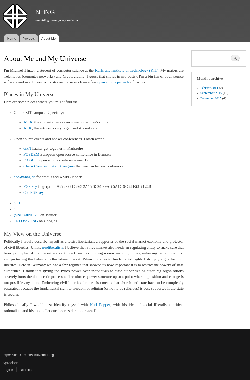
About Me (48, 38)
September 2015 (211, 93)
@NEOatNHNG (26, 215)
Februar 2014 (209, 88)
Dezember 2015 (210, 98)
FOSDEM (31, 154)
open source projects (113, 82)
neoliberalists (52, 247)
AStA (27, 122)
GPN (27, 148)
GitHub (19, 203)
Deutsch (26, 370)
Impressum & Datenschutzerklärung (28, 355)
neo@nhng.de (24, 177)
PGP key (30, 186)
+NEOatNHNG (26, 221)
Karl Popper (100, 305)
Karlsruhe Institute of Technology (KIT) (126, 70)
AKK (27, 128)
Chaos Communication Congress (49, 166)
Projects (29, 38)
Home (11, 38)
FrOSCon (30, 160)
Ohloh (18, 209)
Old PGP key (33, 192)
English (8, 370)
